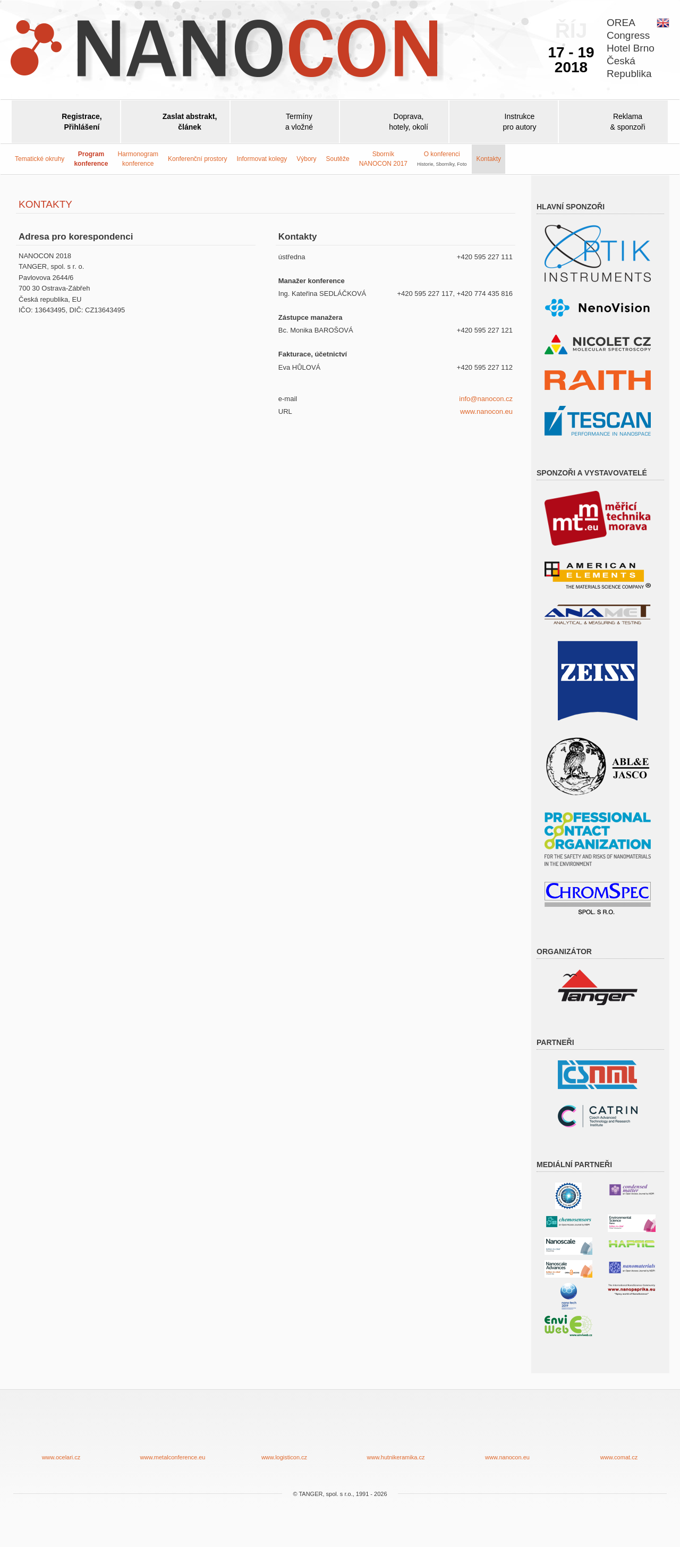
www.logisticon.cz (284, 1433)
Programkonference (91, 158)
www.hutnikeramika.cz (396, 1433)
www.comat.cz (619, 1433)
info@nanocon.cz (486, 399)
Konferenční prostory (197, 159)
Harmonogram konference (137, 158)
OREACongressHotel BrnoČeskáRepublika (630, 48)
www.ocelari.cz (61, 1433)
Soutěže (338, 159)
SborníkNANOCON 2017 (383, 158)
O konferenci (441, 158)
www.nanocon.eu (486, 411)
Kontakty (488, 159)
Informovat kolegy (262, 159)
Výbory (306, 159)
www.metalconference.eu (173, 1433)
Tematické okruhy (39, 159)
